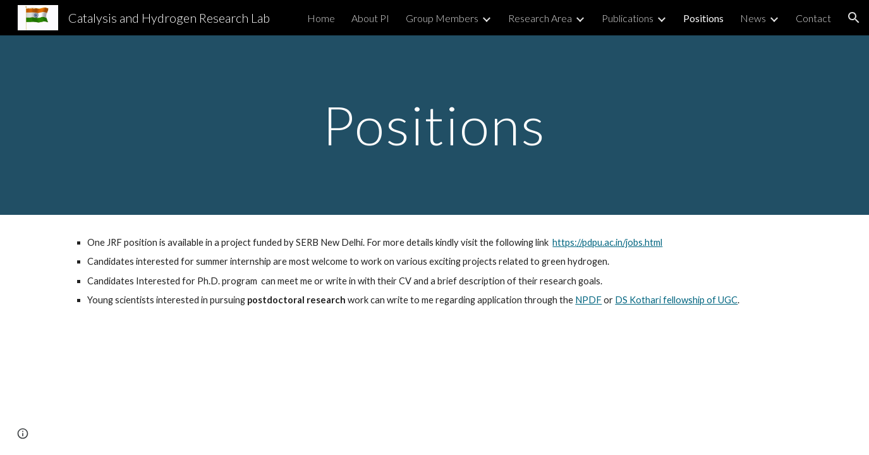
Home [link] (321, 18)
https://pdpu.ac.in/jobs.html (607, 242)
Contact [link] (813, 18)
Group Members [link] (442, 18)
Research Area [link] (540, 18)
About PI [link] (370, 18)
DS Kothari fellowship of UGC (676, 299)
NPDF (588, 299)
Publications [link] (627, 18)
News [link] (753, 18)
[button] (854, 18)
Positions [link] (703, 18)
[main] (435, 125)
